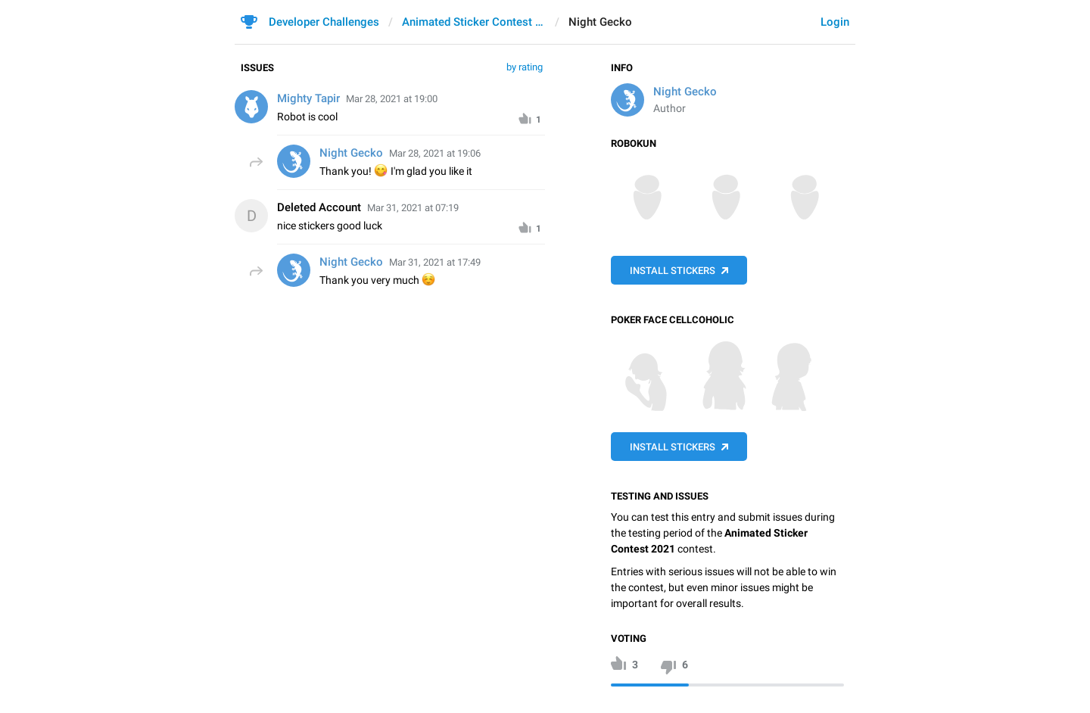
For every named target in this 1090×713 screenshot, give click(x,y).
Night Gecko (685, 91)
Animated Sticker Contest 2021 (474, 22)
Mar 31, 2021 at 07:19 (413, 207)
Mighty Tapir (308, 98)
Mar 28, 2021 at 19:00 (392, 98)
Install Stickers (672, 270)
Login (835, 22)
